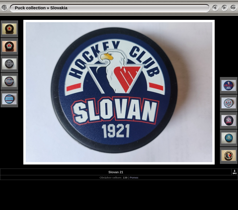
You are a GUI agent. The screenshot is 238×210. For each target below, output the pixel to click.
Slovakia (58, 8)
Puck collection (30, 8)
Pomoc (134, 177)
